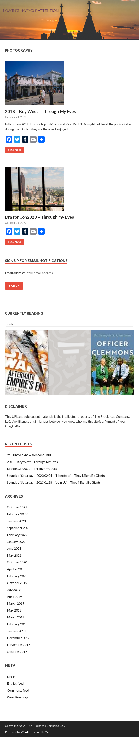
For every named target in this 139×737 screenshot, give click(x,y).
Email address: (15, 273)
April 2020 (14, 569)
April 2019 (14, 596)
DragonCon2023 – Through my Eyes (39, 216)
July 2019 (13, 589)
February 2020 (17, 576)
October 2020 (17, 562)
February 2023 (17, 514)
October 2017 (17, 651)
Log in (11, 676)
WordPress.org (17, 697)
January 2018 (16, 631)
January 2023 (16, 521)
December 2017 (18, 638)
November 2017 (18, 644)
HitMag (45, 732)
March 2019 (15, 603)
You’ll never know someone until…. (30, 455)
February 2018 (17, 624)
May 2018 (14, 610)
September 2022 (18, 528)
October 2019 (17, 583)
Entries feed (15, 683)
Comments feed (18, 690)
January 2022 (16, 541)
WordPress (28, 732)
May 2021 (14, 555)
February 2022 (17, 535)
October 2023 (17, 507)
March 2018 (15, 617)
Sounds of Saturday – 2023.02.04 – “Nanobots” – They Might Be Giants (56, 475)
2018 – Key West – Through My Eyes (40, 111)
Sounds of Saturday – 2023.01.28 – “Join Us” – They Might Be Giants (54, 482)
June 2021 (14, 548)
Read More (14, 150)
